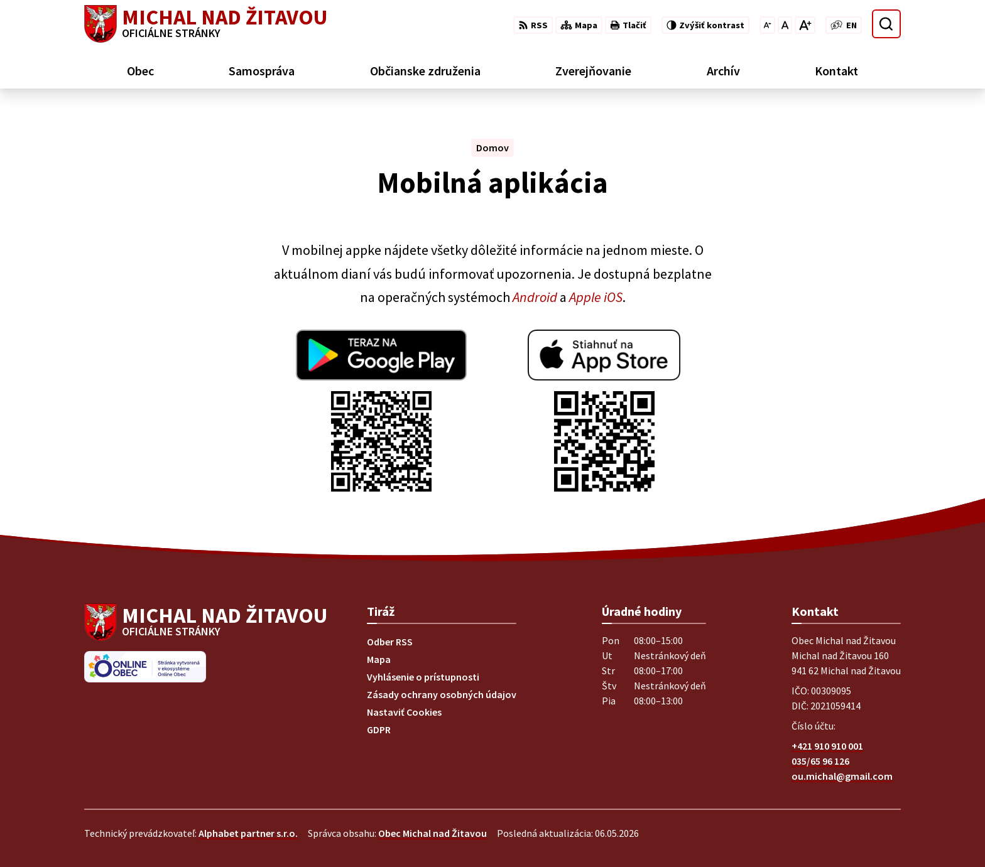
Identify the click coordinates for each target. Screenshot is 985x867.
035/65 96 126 (820, 761)
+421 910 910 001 (827, 746)
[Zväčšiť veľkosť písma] (805, 25)
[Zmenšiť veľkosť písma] (767, 25)
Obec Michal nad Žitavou (432, 833)
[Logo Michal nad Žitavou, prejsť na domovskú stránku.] (206, 24)
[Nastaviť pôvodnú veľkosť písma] (785, 25)
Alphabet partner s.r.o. (248, 833)
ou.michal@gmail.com (842, 776)
